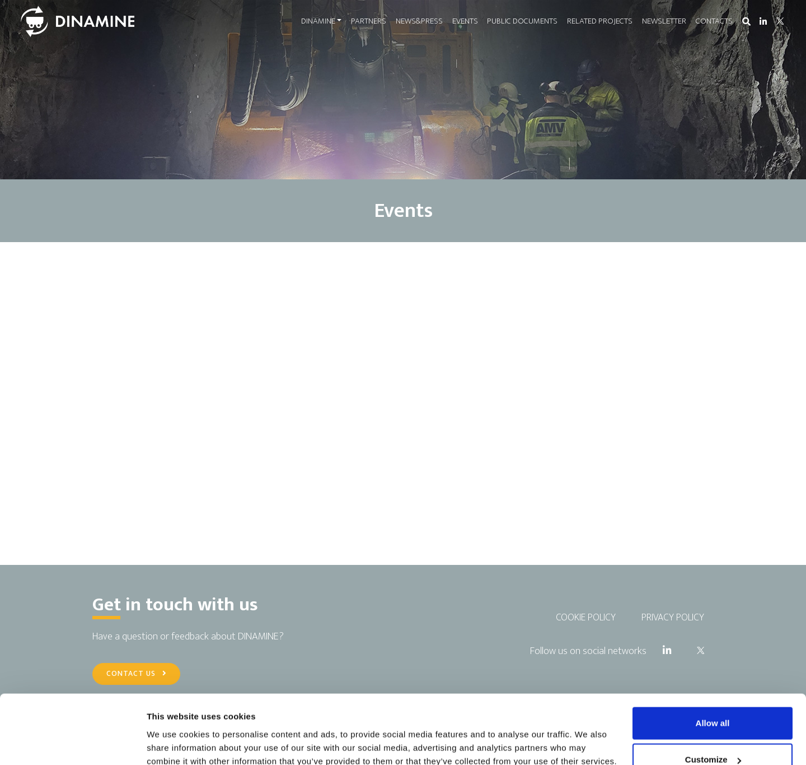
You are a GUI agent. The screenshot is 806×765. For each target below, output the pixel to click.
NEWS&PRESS (419, 21)
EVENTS (464, 21)
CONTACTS (713, 21)
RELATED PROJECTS (599, 21)
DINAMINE (318, 21)
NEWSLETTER (664, 21)
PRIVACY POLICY (672, 617)
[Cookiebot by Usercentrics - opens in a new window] (72, 743)
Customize (713, 698)
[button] (746, 22)
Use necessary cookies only (712, 735)
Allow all (713, 661)
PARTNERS (368, 21)
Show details (173, 730)
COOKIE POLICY (586, 617)
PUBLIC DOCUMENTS (522, 21)
